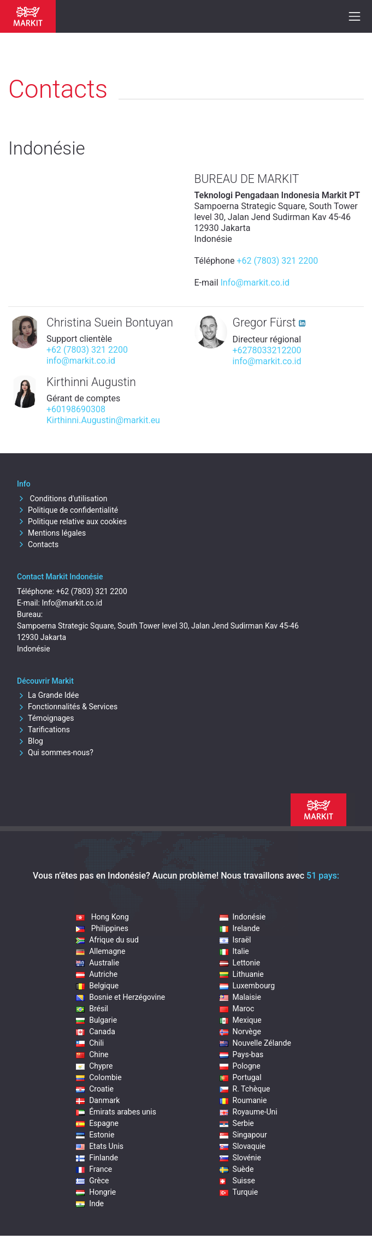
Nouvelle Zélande (255, 1043)
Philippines (102, 928)
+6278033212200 (267, 350)
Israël (235, 939)
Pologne (240, 1066)
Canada (95, 1031)
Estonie (95, 1134)
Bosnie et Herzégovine (120, 997)
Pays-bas (242, 1054)
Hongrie (96, 1192)
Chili (90, 1043)
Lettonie (240, 962)
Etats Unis (99, 1146)
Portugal (241, 1077)
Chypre (94, 1066)
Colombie (98, 1077)
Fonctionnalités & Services (67, 706)
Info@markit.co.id (255, 282)
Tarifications (43, 729)
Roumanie (243, 1100)
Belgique (97, 985)
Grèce (92, 1180)
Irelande (240, 928)
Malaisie (240, 997)
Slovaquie (242, 1146)
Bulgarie (96, 1020)
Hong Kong (102, 916)
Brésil (92, 1008)
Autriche (96, 974)
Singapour (243, 1134)
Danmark (98, 1100)
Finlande (97, 1157)
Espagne (97, 1123)
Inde (90, 1203)
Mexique (241, 1020)
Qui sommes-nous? (55, 752)
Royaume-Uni (248, 1111)
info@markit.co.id (80, 360)
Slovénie (240, 1157)
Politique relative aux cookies (72, 521)
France (94, 1169)
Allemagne (100, 951)
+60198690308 (75, 409)
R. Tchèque (245, 1088)
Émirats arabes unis (116, 1111)
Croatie (95, 1088)
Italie (234, 951)
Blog (30, 741)
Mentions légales (51, 533)
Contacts (37, 544)
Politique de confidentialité (67, 510)
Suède (237, 1169)
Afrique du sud (107, 939)
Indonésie (243, 916)
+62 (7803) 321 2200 (277, 261)
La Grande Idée (48, 695)
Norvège (240, 1031)
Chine (92, 1054)
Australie (97, 962)
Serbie (237, 1123)
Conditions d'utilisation (62, 498)
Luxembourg (247, 985)
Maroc (237, 1008)
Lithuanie (242, 974)
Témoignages (45, 718)
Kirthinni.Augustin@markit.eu (103, 420)
